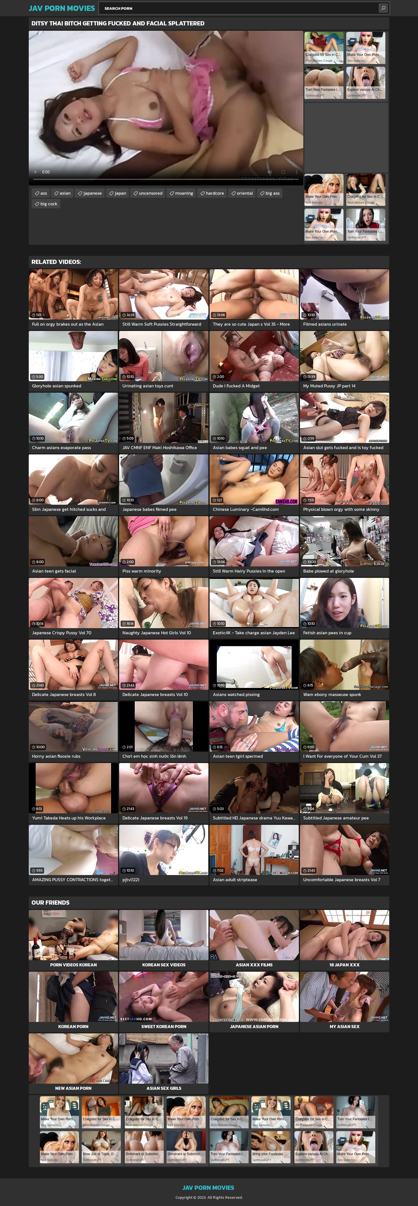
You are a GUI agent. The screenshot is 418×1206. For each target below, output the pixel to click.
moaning (184, 193)
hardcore (215, 193)
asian (65, 193)
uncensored (150, 193)
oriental (245, 193)
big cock (48, 203)
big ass (273, 193)
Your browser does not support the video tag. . (166, 108)
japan (120, 193)
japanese (92, 193)
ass (43, 193)
